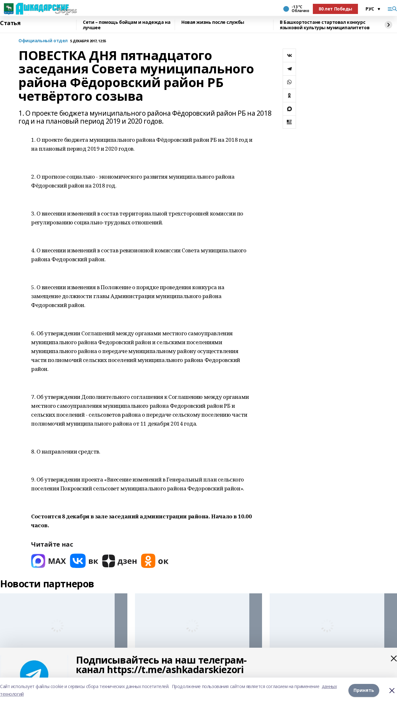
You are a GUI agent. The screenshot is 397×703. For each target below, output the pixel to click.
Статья (10, 23)
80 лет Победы (335, 9)
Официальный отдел (43, 41)
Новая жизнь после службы (212, 22)
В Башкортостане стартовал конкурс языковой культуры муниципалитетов (324, 25)
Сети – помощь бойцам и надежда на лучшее (126, 25)
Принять (363, 690)
